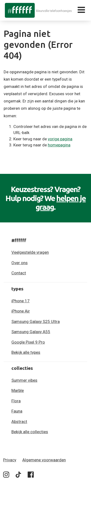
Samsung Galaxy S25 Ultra (35, 321)
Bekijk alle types (25, 352)
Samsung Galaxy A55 (30, 331)
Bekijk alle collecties (29, 431)
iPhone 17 (20, 300)
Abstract (19, 421)
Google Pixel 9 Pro (28, 342)
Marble (17, 390)
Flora (16, 400)
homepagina (59, 145)
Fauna (16, 411)
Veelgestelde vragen (30, 252)
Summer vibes (24, 380)
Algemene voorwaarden (44, 459)
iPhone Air (20, 311)
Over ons (19, 262)
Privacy (9, 459)
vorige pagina (60, 138)
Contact (18, 272)
